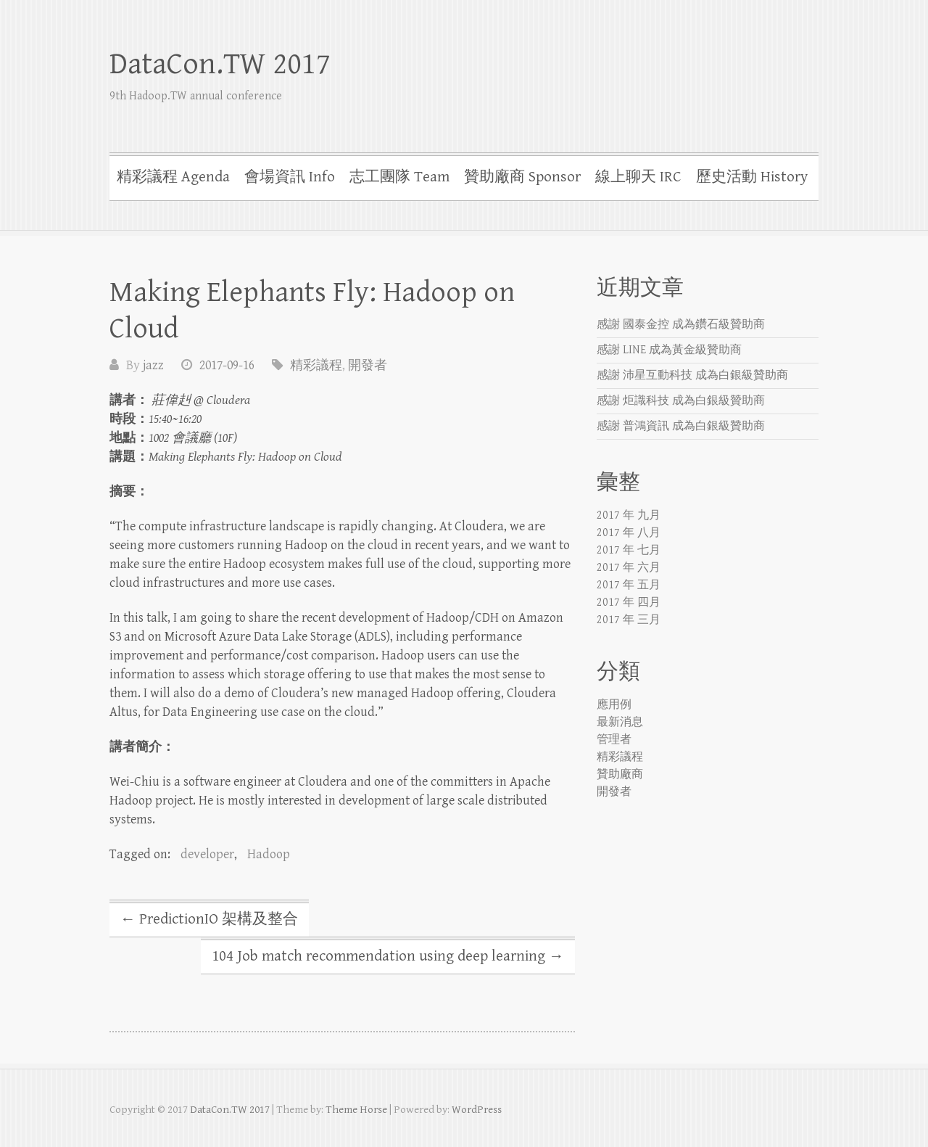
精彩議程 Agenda (173, 177)
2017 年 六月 (628, 568)
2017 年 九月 (628, 515)
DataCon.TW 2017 (220, 64)
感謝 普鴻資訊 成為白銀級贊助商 (681, 426)
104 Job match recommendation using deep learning (388, 956)
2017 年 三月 (628, 620)
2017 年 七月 (628, 550)
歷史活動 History (752, 177)
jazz (153, 365)
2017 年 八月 (628, 533)
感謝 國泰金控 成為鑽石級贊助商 (681, 325)
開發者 (367, 365)
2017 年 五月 (628, 585)
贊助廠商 (620, 774)
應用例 (614, 705)
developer (207, 854)
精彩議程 (316, 365)
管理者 (614, 740)
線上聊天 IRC (638, 177)
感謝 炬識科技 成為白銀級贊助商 (681, 401)
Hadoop (268, 854)
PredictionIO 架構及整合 (209, 919)
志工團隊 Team (399, 177)
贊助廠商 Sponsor (522, 177)
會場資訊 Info (289, 177)
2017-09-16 (226, 365)
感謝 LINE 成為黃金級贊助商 (669, 350)
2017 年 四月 (628, 602)
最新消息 (620, 722)
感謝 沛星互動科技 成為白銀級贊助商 (692, 375)
